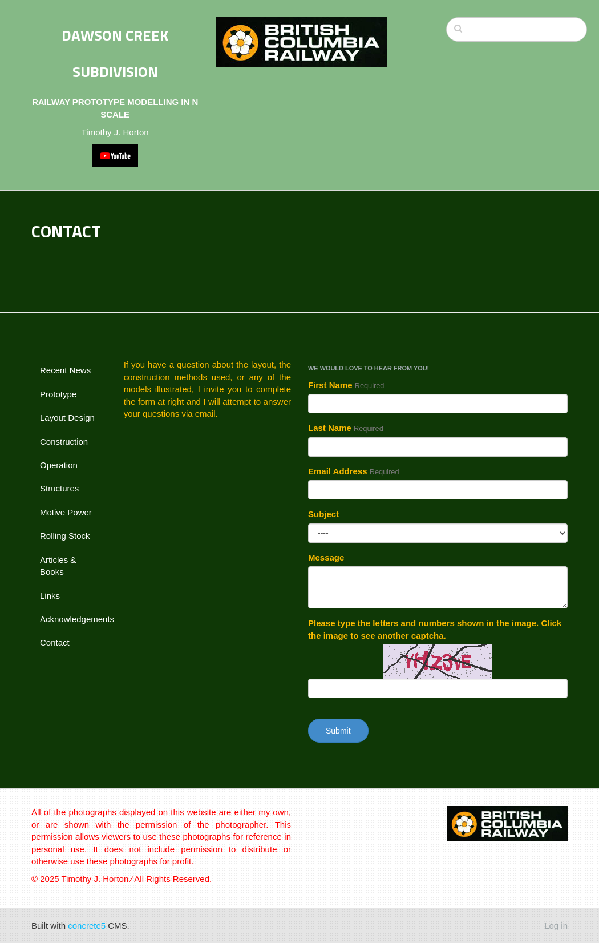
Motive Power (66, 512)
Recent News (65, 370)
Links (50, 596)
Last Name (345, 428)
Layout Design (67, 417)
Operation (59, 465)
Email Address (353, 471)
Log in (556, 925)
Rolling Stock (65, 536)
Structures (59, 488)
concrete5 (87, 925)
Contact (55, 642)
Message (326, 557)
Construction (64, 441)
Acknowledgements (73, 619)
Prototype (58, 394)
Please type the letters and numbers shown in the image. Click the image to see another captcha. (434, 629)
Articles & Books (58, 566)
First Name (346, 385)
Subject (323, 514)
